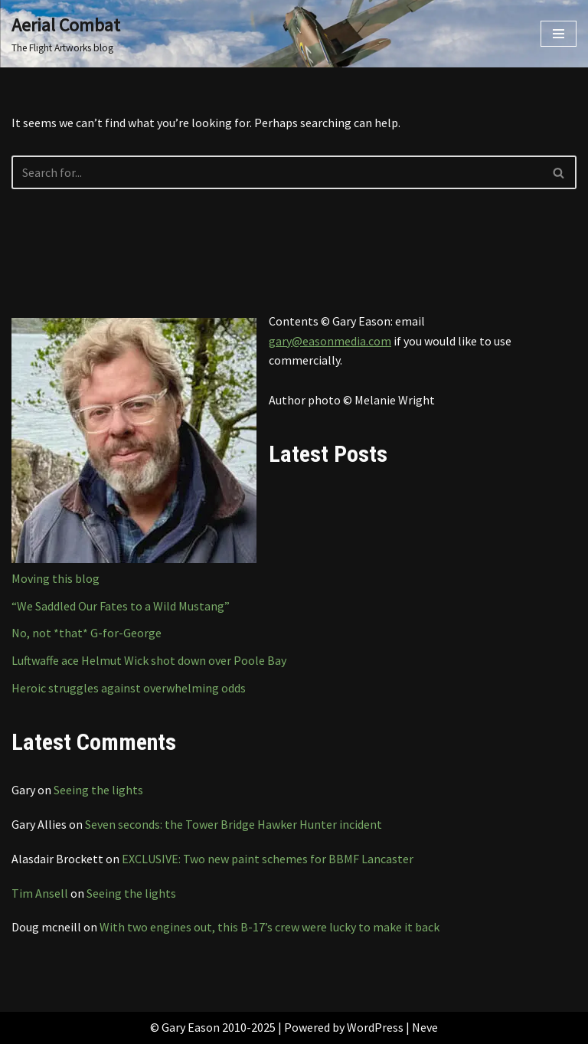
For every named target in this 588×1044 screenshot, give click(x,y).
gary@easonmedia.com (330, 341)
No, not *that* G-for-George (86, 632)
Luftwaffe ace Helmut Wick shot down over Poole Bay (148, 660)
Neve (425, 1027)
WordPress (375, 1027)
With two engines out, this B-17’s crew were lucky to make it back (269, 926)
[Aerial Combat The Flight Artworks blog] (65, 34)
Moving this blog (55, 578)
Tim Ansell (39, 893)
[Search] (276, 172)
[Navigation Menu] (559, 34)
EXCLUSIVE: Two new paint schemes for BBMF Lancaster (267, 858)
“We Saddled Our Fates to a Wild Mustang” (120, 606)
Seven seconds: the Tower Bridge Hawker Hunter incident (233, 824)
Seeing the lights (98, 789)
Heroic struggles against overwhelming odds (128, 687)
